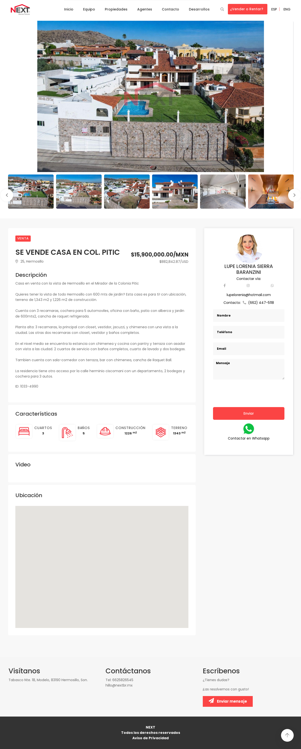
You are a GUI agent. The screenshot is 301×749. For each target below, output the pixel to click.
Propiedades (116, 9)
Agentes (144, 9)
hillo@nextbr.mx (119, 685)
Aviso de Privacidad (150, 738)
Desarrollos (199, 9)
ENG (287, 9)
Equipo (89, 9)
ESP (274, 9)
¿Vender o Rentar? (246, 9)
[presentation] (250, 396)
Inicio (68, 9)
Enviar (248, 413)
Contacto (170, 9)
